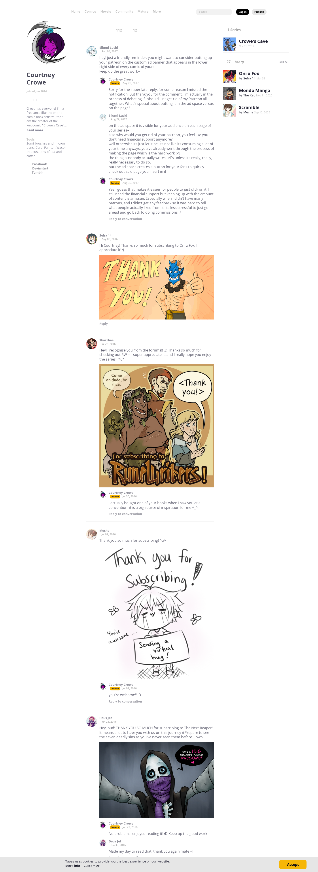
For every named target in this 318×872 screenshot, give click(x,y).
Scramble (249, 107)
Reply (125, 219)
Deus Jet (105, 718)
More (158, 11)
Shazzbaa (106, 340)
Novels (105, 11)
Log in (242, 11)
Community (124, 11)
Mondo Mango (254, 90)
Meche (104, 531)
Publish (259, 11)
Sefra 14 (105, 235)
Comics (90, 11)
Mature (143, 11)
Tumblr (37, 172)
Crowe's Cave (253, 41)
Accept (293, 864)
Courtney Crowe (121, 79)
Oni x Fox (249, 73)
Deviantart (40, 168)
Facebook (39, 164)
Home (75, 11)
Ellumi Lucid (108, 48)
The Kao (249, 95)
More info (72, 866)
